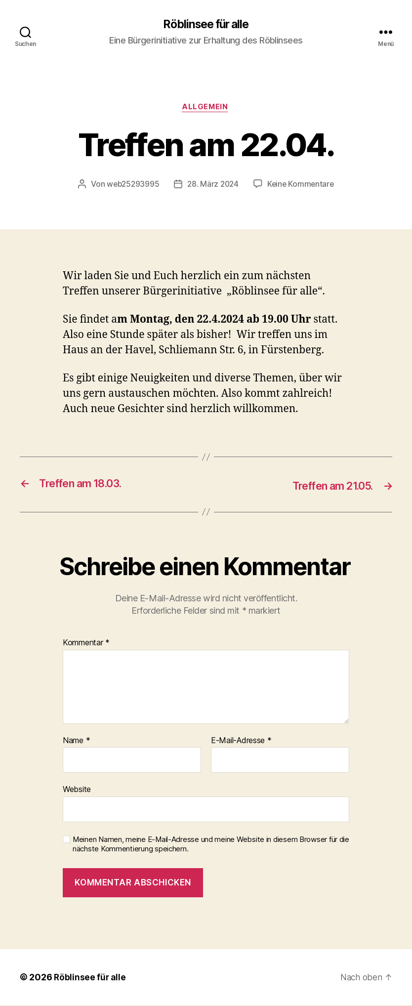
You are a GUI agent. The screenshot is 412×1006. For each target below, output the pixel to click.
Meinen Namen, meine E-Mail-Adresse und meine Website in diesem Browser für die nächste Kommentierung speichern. (211, 845)
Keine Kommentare (302, 186)
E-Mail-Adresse (241, 741)
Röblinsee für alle (206, 25)
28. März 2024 (213, 186)
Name (76, 741)
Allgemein (206, 108)
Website (77, 791)
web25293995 (131, 186)
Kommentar (86, 643)
